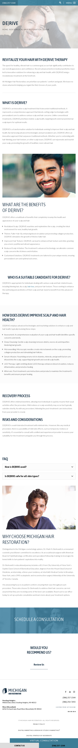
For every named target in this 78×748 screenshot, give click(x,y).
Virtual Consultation (44, 740)
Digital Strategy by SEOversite (39, 738)
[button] (60, 3)
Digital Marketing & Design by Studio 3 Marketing (38, 732)
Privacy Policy (39, 726)
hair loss (32, 292)
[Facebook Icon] (65, 694)
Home (5, 30)
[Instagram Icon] (74, 694)
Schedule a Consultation (39, 621)
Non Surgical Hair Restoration (26, 30)
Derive (48, 30)
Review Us (39, 667)
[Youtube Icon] (69, 694)
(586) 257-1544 (8, 3)
